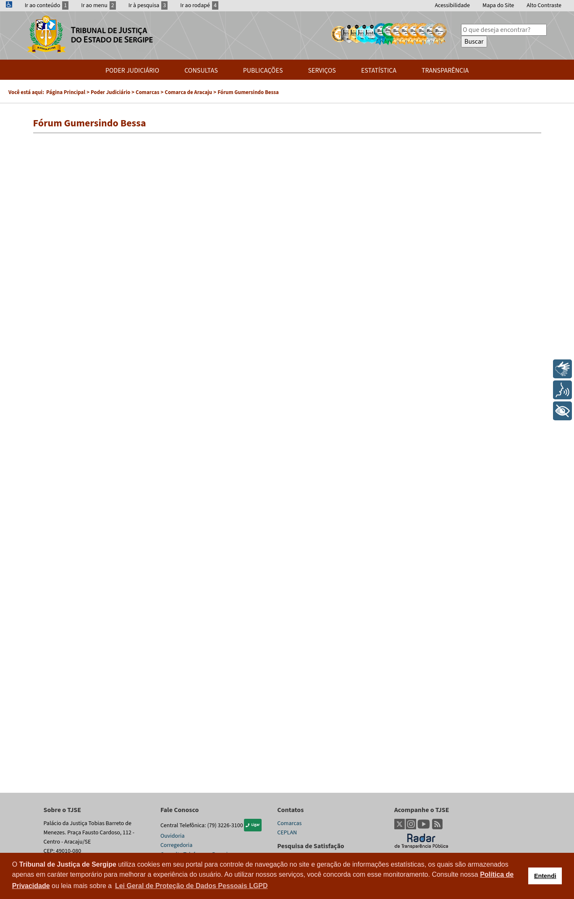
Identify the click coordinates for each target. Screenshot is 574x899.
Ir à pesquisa (148, 5)
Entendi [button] (545, 876)
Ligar (252, 825)
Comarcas (289, 823)
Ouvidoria (172, 836)
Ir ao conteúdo (47, 5)
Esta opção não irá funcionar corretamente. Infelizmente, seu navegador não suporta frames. (287, 463)
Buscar (474, 41)
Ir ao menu (98, 5)
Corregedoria (176, 845)
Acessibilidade (452, 5)
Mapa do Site (498, 5)
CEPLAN (287, 832)
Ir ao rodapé (199, 5)
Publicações (263, 70)
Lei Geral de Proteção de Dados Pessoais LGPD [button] (191, 885)
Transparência (445, 70)
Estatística (378, 70)
